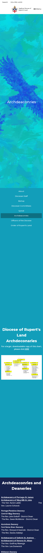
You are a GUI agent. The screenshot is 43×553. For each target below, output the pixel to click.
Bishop (21, 201)
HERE (27, 349)
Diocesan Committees (21, 206)
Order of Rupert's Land (21, 225)
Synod (21, 211)
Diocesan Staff (21, 196)
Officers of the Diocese (21, 220)
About (21, 191)
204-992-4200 (16, 2)
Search (5, 2)
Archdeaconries (21, 216)
